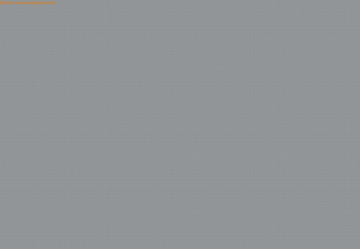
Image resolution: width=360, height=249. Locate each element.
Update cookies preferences (28, 2)
